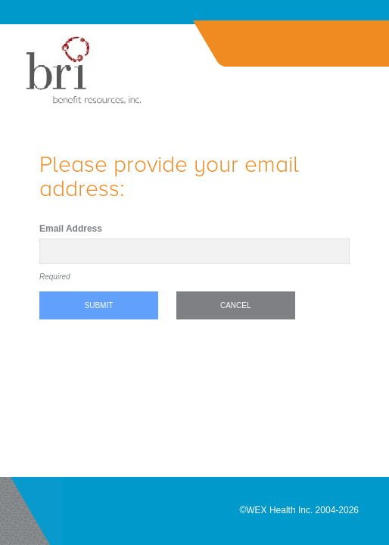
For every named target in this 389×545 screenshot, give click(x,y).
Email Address (70, 228)
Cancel (235, 305)
